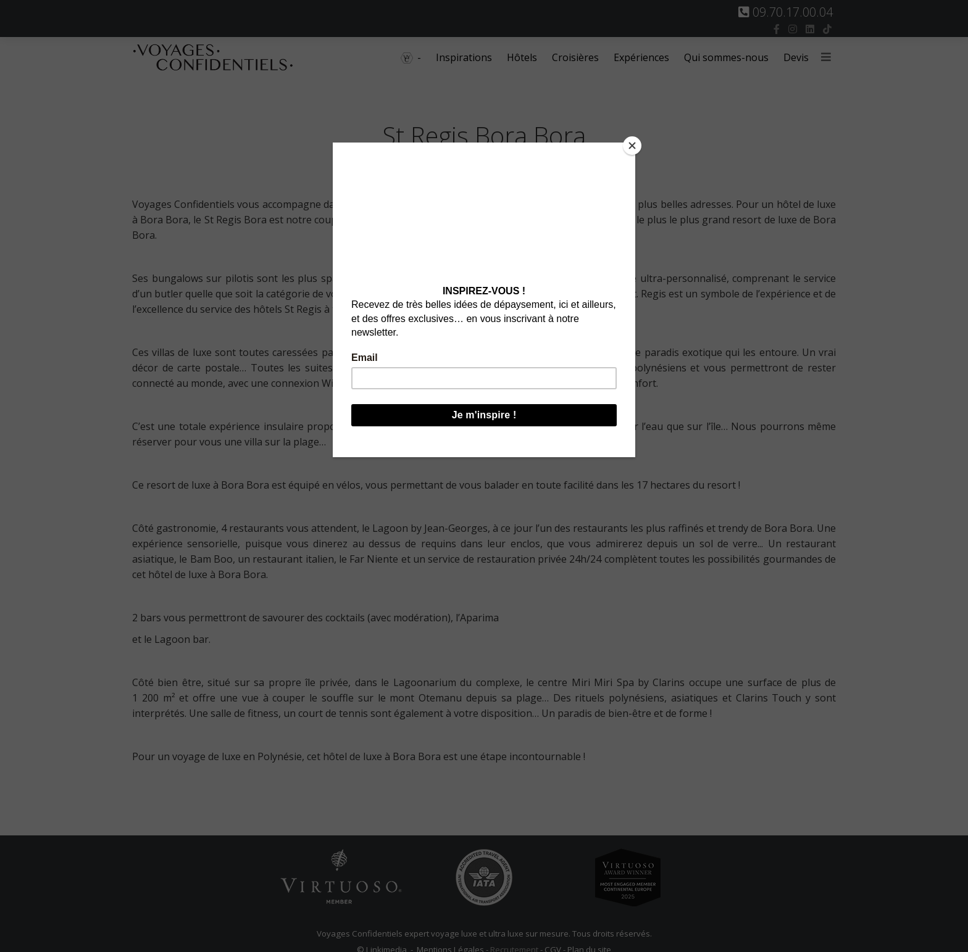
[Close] (632, 145)
